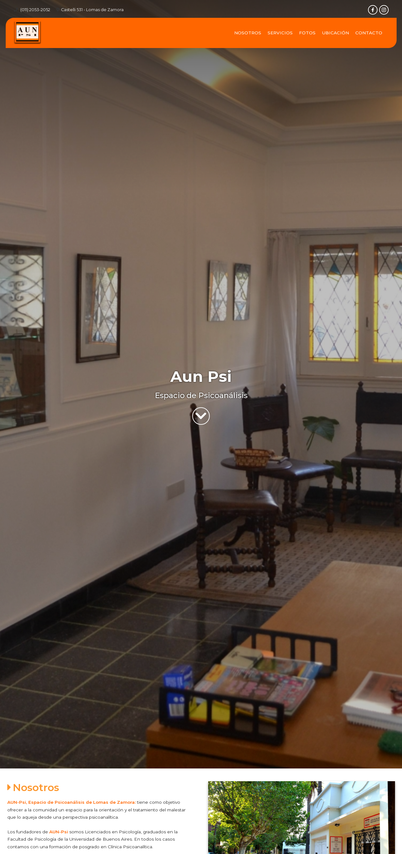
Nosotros (247, 32)
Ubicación (335, 32)
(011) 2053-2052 (35, 9)
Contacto (368, 32)
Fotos (307, 32)
